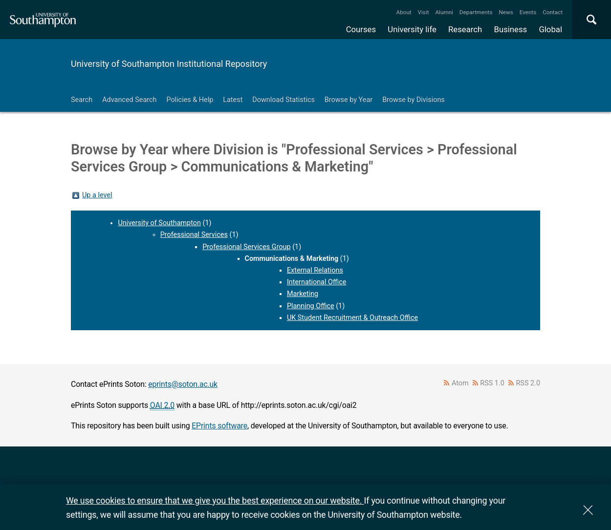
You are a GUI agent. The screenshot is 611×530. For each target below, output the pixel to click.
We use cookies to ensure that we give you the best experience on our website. (215, 500)
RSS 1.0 (492, 383)
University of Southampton (159, 223)
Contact (553, 12)
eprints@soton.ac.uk (183, 384)
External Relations (315, 270)
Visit (423, 12)
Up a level (97, 195)
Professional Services (194, 235)
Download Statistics (283, 100)
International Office (316, 282)
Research (465, 29)
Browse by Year (348, 100)
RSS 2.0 (528, 383)
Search (81, 100)
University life (412, 29)
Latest (232, 100)
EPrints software (219, 425)
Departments (476, 12)
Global (550, 29)
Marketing (302, 294)
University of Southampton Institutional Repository (169, 64)
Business (510, 29)
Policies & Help (189, 100)
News (506, 12)
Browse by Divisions (413, 100)
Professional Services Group (246, 247)
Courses (361, 29)
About (404, 12)
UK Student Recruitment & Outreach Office (352, 318)
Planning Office (310, 306)
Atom (460, 383)
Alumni (444, 12)
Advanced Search (129, 100)
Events (528, 12)
